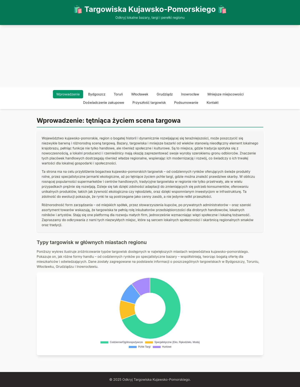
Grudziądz (165, 94)
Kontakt (212, 102)
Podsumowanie (186, 102)
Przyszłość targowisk (149, 102)
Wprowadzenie (68, 94)
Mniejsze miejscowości (226, 94)
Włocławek (139, 94)
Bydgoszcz (96, 94)
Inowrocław (190, 94)
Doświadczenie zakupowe (103, 102)
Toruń (118, 94)
